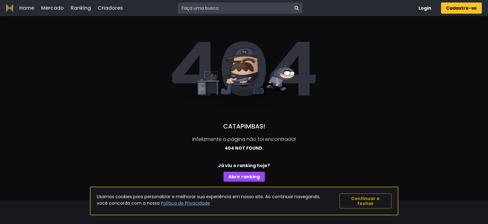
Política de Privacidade (185, 203)
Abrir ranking (244, 177)
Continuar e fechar (365, 201)
